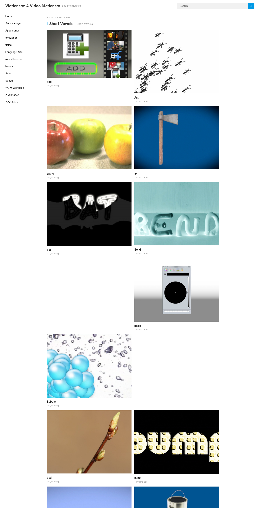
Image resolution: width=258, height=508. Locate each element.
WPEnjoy (79, 504)
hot (49, 415)
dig (154, 262)
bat (49, 121)
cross (208, 221)
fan (207, 321)
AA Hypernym (13, 23)
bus (154, 171)
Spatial (9, 80)
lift (206, 474)
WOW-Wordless (14, 87)
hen (154, 365)
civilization (11, 37)
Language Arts (14, 52)
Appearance (12, 30)
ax (206, 71)
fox (49, 365)
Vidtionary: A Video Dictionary (32, 6)
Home (9, 16)
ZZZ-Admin (12, 102)
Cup (102, 271)
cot (154, 212)
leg (154, 465)
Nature (9, 66)
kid (49, 465)
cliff (102, 221)
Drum (50, 321)
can (207, 162)
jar (206, 424)
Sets (8, 73)
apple (155, 71)
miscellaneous (13, 59)
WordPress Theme (60, 504)
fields (8, 45)
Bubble (209, 121)
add (49, 62)
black (155, 121)
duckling (105, 324)
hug (102, 415)
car (49, 221)
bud (49, 171)
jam (154, 424)
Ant (102, 71)
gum (102, 365)
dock (208, 271)
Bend (103, 121)
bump (103, 171)
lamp (103, 465)
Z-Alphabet (12, 95)
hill (206, 374)
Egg (154, 321)
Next (160, 490)
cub (49, 262)
